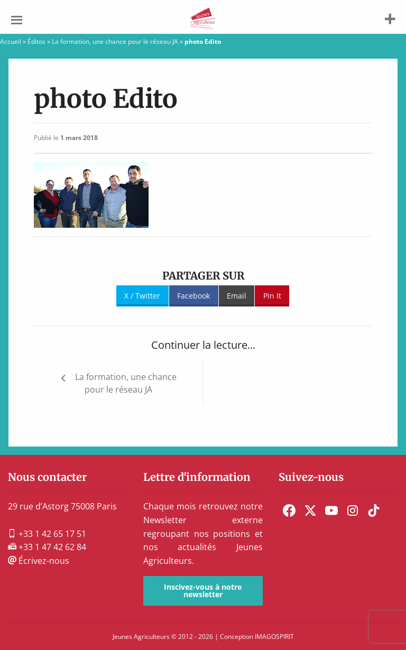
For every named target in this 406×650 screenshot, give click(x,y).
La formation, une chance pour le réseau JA (115, 41)
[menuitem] (289, 510)
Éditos (36, 41)
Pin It (272, 296)
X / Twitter (142, 296)
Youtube (331, 510)
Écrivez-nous (38, 561)
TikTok (373, 510)
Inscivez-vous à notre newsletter (203, 590)
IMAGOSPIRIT (274, 636)
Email (236, 296)
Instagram (352, 510)
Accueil (10, 41)
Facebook (193, 296)
